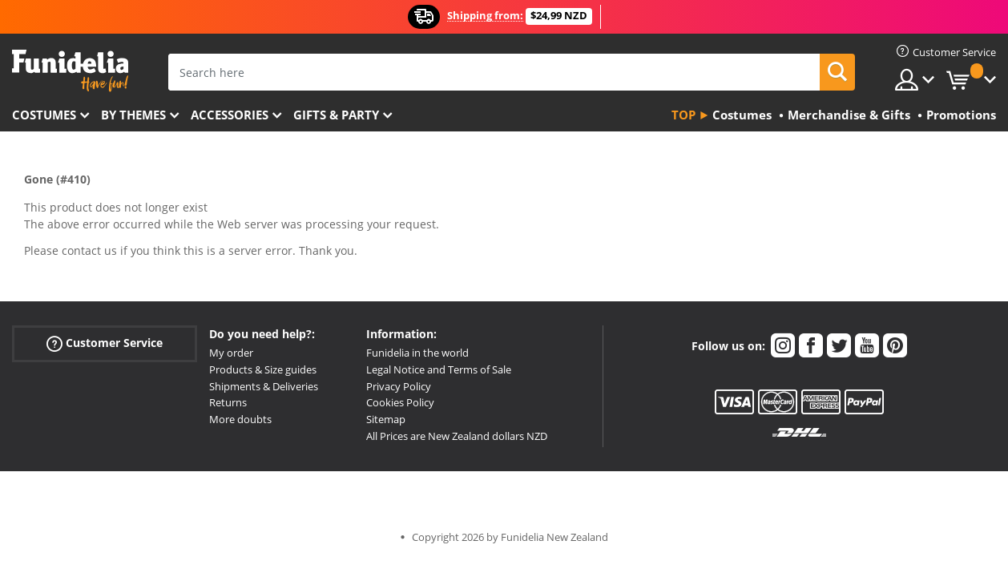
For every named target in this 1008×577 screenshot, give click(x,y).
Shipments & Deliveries (263, 386)
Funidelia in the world (417, 352)
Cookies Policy (400, 402)
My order (231, 352)
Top (683, 115)
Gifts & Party (336, 115)
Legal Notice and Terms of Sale (438, 369)
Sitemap (385, 419)
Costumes (44, 115)
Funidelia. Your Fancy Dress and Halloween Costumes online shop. (70, 71)
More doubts (240, 419)
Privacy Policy (398, 386)
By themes (133, 115)
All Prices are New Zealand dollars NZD (456, 436)
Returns (228, 402)
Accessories (229, 115)
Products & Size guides (263, 369)
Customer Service (104, 343)
